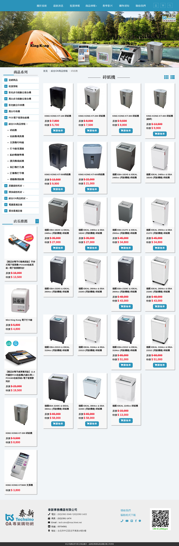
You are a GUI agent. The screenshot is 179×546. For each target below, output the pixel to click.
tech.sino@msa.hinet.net (70, 522)
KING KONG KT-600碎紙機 (91, 174)
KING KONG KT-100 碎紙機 (58, 116)
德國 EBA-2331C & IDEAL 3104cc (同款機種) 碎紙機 (124, 348)
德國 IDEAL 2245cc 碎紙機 (125, 406)
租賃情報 (75, 5)
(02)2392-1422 (80, 514)
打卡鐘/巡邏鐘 (17, 148)
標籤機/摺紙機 (17, 179)
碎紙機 (13, 130)
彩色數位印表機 (16, 105)
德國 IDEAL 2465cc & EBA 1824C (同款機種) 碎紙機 (91, 231)
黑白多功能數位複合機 (20, 99)
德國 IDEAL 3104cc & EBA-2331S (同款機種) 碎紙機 (92, 348)
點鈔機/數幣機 (17, 155)
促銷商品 (13, 80)
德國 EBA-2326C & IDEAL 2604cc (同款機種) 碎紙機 (124, 290)
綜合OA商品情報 (18, 124)
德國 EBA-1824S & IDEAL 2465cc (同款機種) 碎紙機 (124, 176)
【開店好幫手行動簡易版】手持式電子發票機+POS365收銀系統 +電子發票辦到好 (20, 264)
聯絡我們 (141, 5)
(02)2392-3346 (64, 514)
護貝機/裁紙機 (17, 161)
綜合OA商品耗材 (18, 198)
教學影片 (108, 5)
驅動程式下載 (128, 515)
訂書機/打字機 (17, 173)
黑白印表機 (14, 111)
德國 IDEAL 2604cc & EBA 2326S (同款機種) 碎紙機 (91, 290)
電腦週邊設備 (15, 204)
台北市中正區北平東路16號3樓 (72, 530)
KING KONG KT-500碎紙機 (57, 174)
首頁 (45, 71)
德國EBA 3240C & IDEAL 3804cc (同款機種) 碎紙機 (57, 407)
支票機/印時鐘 (17, 142)
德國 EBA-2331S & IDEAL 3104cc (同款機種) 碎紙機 (57, 348)
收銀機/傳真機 (17, 136)
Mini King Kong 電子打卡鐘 (19, 320)
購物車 (58, 130)
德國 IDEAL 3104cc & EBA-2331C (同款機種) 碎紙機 (159, 348)
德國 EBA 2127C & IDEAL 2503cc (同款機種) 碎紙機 (124, 231)
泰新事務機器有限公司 (14, 5)
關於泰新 (42, 5)
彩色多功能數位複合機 (20, 92)
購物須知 (124, 5)
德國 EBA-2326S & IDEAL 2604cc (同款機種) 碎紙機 (57, 290)
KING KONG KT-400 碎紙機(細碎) (159, 117)
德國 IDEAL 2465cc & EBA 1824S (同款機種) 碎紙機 (159, 176)
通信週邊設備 (15, 211)
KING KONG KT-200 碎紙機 (92, 116)
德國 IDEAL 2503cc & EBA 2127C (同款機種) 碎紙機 (159, 231)
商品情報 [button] (91, 5)
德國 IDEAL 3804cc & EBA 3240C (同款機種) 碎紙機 (91, 407)
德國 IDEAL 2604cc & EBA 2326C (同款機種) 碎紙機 (159, 290)
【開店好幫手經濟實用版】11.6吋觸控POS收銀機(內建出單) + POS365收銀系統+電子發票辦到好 (20, 376)
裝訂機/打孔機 (17, 167)
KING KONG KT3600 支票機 (19, 485)
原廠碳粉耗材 (16, 186)
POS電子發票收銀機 (19, 118)
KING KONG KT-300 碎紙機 (19, 433)
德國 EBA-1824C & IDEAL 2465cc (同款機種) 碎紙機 (57, 231)
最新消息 (58, 5)
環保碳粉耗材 (16, 192)
